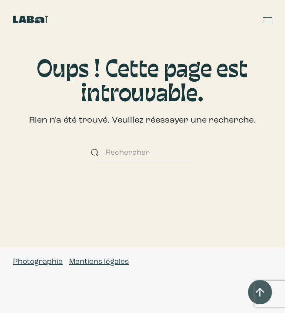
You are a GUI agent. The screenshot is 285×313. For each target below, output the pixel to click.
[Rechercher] (143, 152)
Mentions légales (99, 261)
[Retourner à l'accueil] (30, 19)
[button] (267, 19)
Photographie (38, 261)
